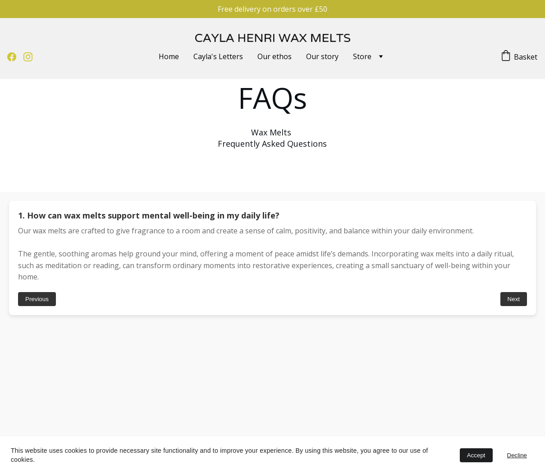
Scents (56, 428)
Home (169, 56)
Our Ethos (14, 428)
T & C (100, 417)
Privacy (102, 428)
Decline (517, 455)
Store (362, 56)
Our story (322, 56)
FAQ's (54, 416)
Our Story (14, 416)
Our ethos (274, 56)
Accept (476, 455)
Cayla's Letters (218, 56)
